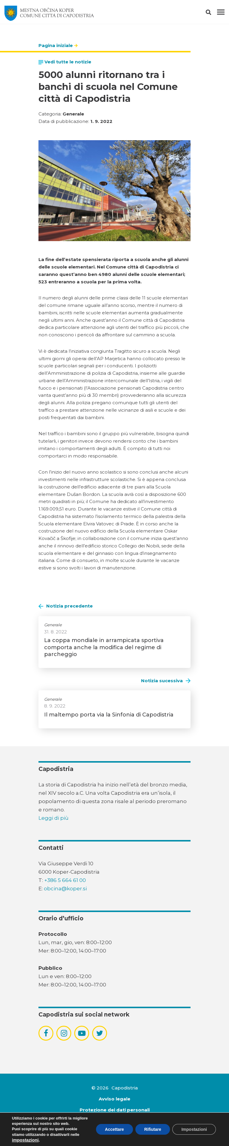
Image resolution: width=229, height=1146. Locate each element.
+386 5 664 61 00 (65, 880)
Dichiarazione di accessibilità (114, 1121)
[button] (214, 13)
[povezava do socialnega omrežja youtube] (82, 1033)
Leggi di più (53, 818)
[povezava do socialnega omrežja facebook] (46, 1033)
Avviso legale (114, 1099)
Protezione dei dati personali (115, 1110)
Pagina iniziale (55, 45)
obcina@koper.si (65, 888)
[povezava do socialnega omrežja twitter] (99, 1033)
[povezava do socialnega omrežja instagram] (64, 1033)
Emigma (122, 1132)
